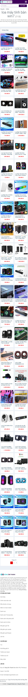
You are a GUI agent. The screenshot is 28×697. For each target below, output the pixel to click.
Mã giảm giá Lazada (5, 629)
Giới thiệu (2, 597)
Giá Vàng (22, 679)
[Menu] (26, 2)
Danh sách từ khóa (5, 622)
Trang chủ (2, 9)
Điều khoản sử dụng (5, 604)
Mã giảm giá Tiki (4, 625)
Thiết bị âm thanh (5, 652)
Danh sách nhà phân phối (7, 618)
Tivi (1, 645)
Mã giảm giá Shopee (5, 633)
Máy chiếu (3, 659)
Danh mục (3, 611)
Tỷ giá (9, 679)
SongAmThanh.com (12, 684)
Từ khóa (7, 9)
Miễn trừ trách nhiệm (5, 607)
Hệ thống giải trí (4, 648)
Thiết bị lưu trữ (4, 655)
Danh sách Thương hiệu (6, 615)
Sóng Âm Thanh (21, 684)
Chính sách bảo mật (5, 600)
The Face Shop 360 (15, 679)
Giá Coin (4, 681)
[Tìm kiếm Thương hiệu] (10, 6)
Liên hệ (2, 636)
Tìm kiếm (22, 5)
